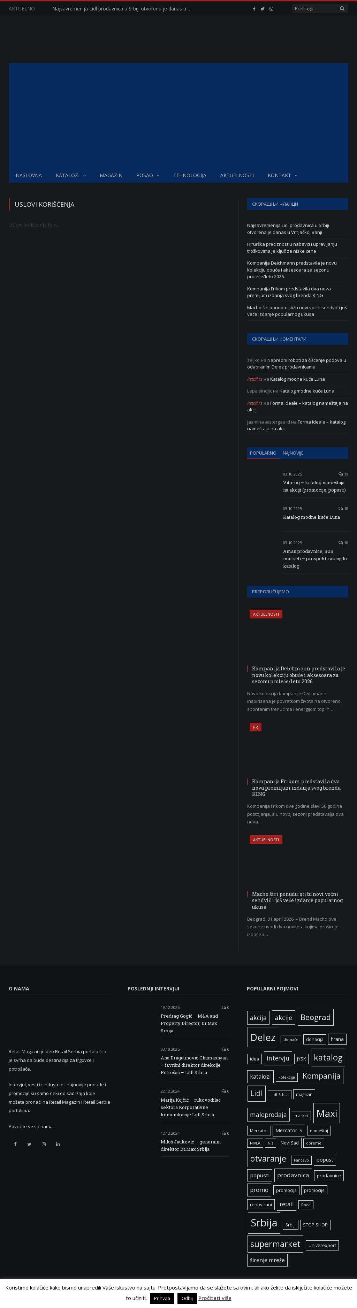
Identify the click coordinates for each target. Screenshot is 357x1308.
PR (255, 727)
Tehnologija (189, 175)
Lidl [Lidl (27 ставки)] (256, 1093)
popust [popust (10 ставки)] (325, 1159)
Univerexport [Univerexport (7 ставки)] (322, 1245)
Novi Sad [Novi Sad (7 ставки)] (290, 1143)
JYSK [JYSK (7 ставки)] (301, 1059)
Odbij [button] (187, 1298)
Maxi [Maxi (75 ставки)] (326, 1113)
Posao (144, 175)
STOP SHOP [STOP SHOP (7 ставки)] (315, 1225)
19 (343, 474)
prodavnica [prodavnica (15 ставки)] (293, 1175)
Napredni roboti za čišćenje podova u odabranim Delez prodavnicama (296, 363)
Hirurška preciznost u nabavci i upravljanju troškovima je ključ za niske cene (292, 247)
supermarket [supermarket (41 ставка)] (275, 1243)
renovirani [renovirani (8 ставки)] (261, 1204)
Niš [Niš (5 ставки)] (270, 1143)
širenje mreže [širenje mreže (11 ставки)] (267, 1259)
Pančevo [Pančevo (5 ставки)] (301, 1160)
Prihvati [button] (162, 1298)
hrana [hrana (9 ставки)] (337, 1039)
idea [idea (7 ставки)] (254, 1059)
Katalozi (67, 175)
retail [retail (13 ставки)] (287, 1204)
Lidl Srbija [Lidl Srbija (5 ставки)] (280, 1094)
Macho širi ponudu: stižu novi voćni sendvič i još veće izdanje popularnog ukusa (297, 311)
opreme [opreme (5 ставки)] (313, 1143)
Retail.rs (255, 379)
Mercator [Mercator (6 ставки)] (259, 1130)
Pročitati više (214, 1297)
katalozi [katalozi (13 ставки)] (260, 1076)
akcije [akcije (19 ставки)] (284, 1017)
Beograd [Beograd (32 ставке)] (316, 1017)
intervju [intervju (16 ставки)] (278, 1058)
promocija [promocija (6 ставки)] (286, 1190)
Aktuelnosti (237, 175)
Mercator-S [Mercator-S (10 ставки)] (288, 1130)
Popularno (263, 453)
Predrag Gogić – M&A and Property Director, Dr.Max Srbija (189, 1023)
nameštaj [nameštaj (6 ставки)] (319, 1130)
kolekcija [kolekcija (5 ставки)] (287, 1077)
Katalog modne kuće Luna (297, 379)
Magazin (111, 175)
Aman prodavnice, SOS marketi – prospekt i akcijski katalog (315, 558)
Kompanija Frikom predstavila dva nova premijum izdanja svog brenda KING (289, 292)
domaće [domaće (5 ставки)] (290, 1039)
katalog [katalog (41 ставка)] (328, 1057)
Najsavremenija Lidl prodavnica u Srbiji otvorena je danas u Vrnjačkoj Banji (123, 9)
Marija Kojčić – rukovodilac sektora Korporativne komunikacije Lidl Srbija (191, 1107)
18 (343, 508)
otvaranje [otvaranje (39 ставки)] (268, 1158)
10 (343, 542)
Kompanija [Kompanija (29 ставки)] (322, 1076)
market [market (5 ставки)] (301, 1115)
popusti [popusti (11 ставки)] (259, 1175)
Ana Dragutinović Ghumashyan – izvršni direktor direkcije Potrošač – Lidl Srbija (194, 1065)
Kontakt (279, 175)
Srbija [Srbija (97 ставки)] (264, 1223)
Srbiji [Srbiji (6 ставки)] (291, 1224)
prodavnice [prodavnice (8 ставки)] (329, 1175)
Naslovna (29, 175)
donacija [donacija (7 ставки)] (315, 1039)
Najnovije (293, 453)
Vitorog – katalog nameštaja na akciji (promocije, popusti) (314, 486)
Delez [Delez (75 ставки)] (262, 1037)
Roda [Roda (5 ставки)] (306, 1204)
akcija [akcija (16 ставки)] (258, 1017)
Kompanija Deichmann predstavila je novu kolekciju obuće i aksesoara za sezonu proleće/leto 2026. (292, 270)
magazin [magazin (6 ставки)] (304, 1094)
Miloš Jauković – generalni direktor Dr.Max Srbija (191, 1145)
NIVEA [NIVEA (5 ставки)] (255, 1143)
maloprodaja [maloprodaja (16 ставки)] (268, 1114)
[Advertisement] (178, 115)
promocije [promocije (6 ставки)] (314, 1190)
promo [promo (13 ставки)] (259, 1190)
